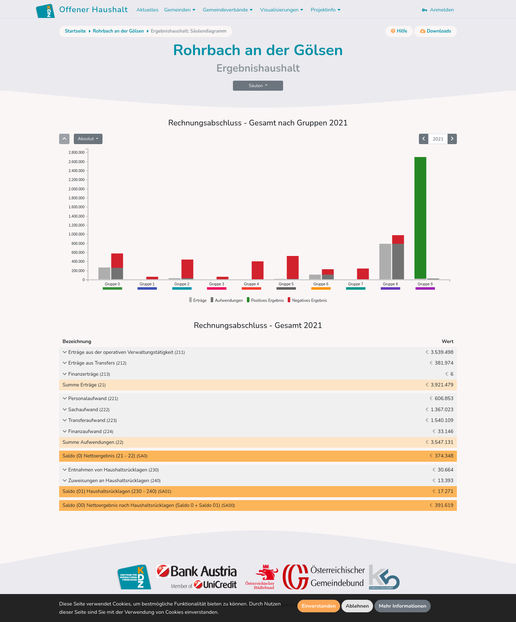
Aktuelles (147, 9)
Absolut (86, 139)
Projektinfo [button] (326, 9)
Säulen (256, 85)
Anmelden (438, 9)
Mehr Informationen (402, 605)
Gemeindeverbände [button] (228, 9)
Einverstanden (319, 605)
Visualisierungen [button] (282, 9)
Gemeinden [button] (180, 9)
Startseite (75, 31)
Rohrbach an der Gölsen (118, 31)
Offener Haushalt (93, 11)
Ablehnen (357, 605)
